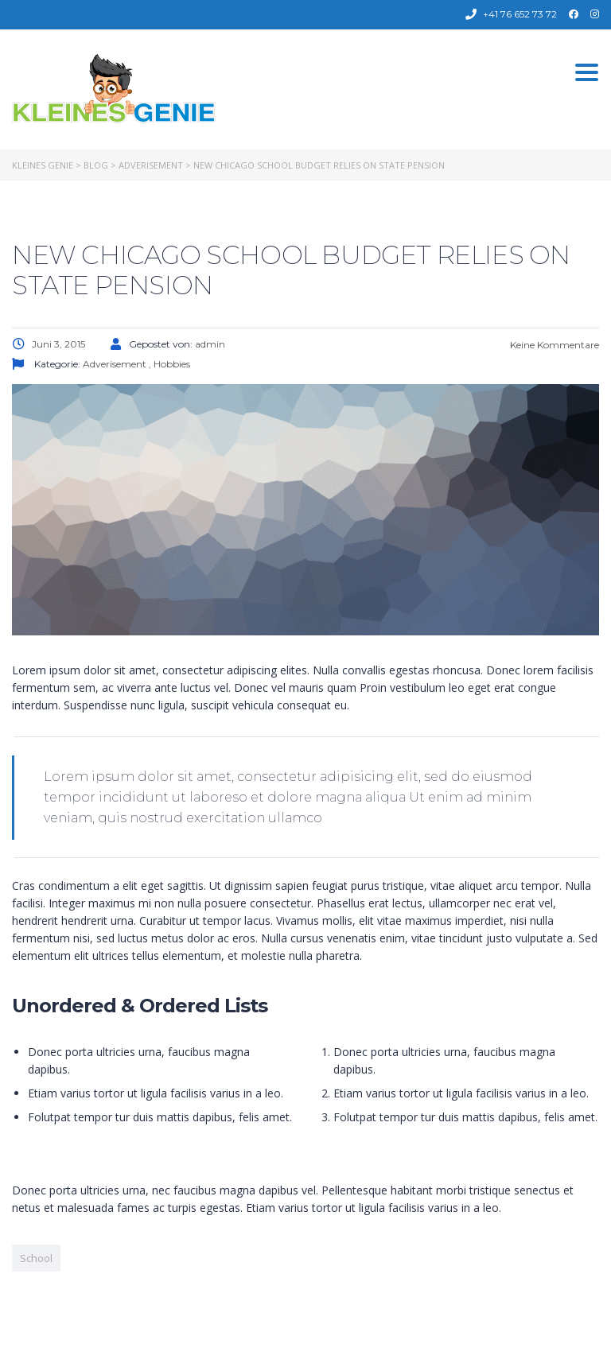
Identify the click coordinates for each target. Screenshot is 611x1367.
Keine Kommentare (553, 345)
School (36, 1258)
